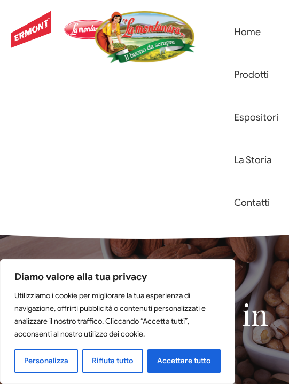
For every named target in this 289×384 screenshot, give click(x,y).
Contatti (252, 203)
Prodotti (251, 75)
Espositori (256, 117)
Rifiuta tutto (113, 360)
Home (247, 32)
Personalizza (46, 360)
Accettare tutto (184, 360)
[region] (117, 321)
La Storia (253, 160)
